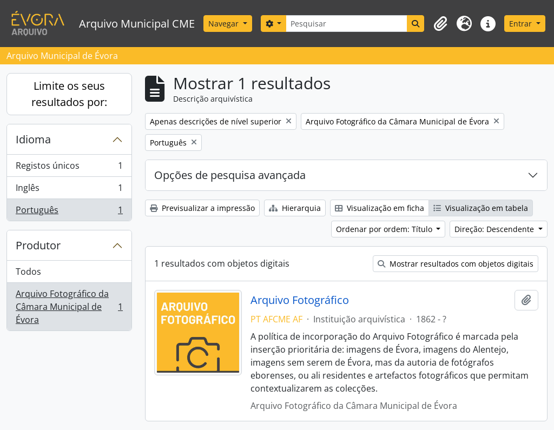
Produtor (38, 245)
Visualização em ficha (379, 208)
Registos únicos (69, 168)
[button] (440, 24)
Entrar (521, 23)
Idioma (33, 139)
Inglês (69, 190)
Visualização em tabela (480, 208)
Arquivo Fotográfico (299, 300)
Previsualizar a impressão (202, 208)
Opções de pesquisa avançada (230, 175)
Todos (28, 271)
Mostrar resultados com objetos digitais (455, 264)
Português (69, 212)
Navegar (224, 23)
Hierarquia (295, 208)
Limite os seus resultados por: (69, 93)
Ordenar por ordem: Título (385, 229)
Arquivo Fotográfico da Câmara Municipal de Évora (69, 307)
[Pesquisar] (346, 23)
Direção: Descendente (495, 229)
